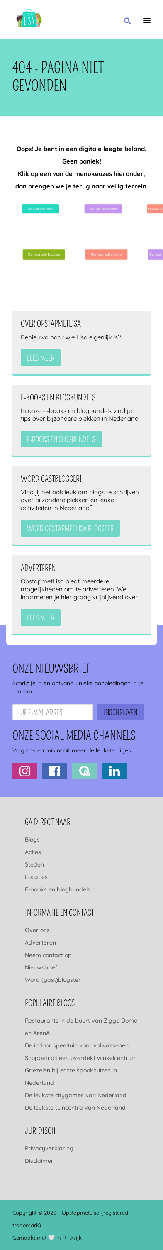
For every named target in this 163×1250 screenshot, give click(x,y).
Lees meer (40, 358)
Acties (33, 852)
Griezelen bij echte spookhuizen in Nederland (71, 1076)
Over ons (37, 930)
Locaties (36, 877)
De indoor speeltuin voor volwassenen (77, 1045)
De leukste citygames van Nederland (76, 1095)
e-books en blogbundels (61, 439)
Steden (34, 864)
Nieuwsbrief (41, 967)
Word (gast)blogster (53, 980)
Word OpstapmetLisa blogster (70, 528)
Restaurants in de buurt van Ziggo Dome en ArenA (81, 1027)
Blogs (32, 839)
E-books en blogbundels (57, 889)
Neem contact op (48, 955)
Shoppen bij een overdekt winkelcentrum (81, 1058)
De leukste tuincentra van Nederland (75, 1107)
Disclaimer (39, 1161)
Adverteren (40, 942)
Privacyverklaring (49, 1148)
